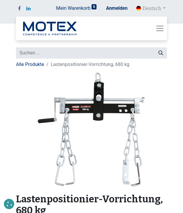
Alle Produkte (30, 64)
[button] (9, 204)
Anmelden (117, 8)
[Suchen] (161, 53)
